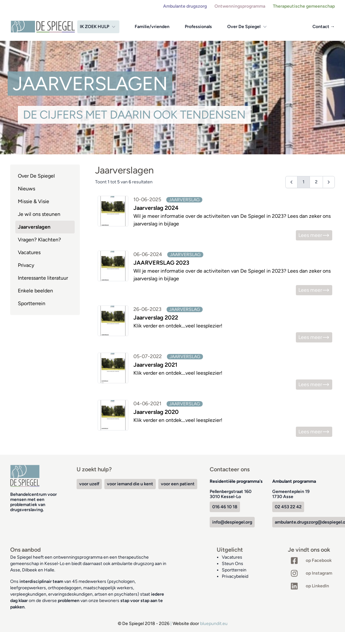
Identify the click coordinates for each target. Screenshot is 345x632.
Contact (323, 26)
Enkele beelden (35, 291)
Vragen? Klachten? (39, 240)
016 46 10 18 (224, 507)
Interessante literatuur (43, 278)
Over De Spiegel (247, 27)
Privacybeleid (235, 576)
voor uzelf (89, 484)
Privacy (26, 265)
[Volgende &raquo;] (329, 182)
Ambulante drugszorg (185, 6)
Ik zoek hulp (98, 27)
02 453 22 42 (288, 507)
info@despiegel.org (232, 522)
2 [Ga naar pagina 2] (316, 182)
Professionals (198, 26)
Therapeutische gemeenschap (304, 6)
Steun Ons (232, 563)
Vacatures (29, 252)
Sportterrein (31, 303)
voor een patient (178, 484)
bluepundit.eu (214, 623)
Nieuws (26, 189)
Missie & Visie (33, 201)
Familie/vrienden (152, 26)
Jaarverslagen (34, 227)
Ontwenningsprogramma (239, 6)
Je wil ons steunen (39, 214)
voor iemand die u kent (130, 484)
